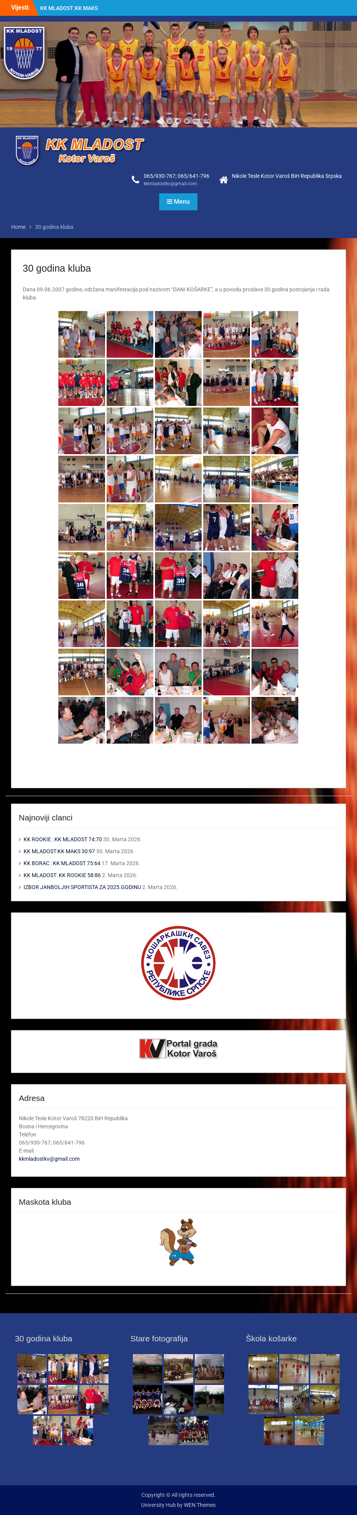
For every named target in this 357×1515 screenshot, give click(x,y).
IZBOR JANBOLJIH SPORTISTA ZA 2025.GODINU (82, 887)
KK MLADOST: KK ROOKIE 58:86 (62, 875)
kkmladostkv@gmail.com (170, 183)
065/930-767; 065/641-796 (176, 176)
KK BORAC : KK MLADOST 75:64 (62, 863)
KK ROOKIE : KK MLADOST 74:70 (63, 839)
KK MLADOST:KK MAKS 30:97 (59, 851)
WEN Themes (200, 1505)
